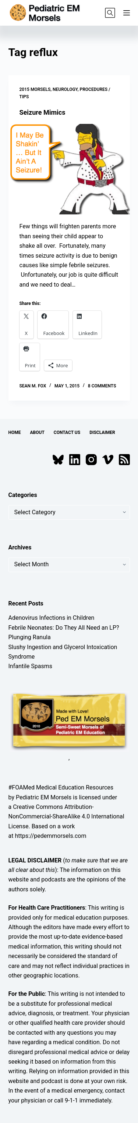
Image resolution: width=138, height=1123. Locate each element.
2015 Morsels (35, 89)
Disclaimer (102, 432)
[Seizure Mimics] (69, 169)
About (37, 432)
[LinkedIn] (74, 459)
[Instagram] (91, 459)
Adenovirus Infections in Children (51, 617)
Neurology (65, 89)
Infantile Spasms (30, 666)
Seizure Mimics (43, 112)
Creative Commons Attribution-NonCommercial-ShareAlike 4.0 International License (66, 816)
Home (14, 432)
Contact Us (67, 432)
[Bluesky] (58, 459)
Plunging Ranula (29, 637)
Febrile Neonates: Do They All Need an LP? (63, 627)
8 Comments (102, 386)
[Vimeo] (107, 459)
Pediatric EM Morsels (43, 797)
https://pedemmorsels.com (50, 835)
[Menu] (126, 13)
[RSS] (124, 459)
